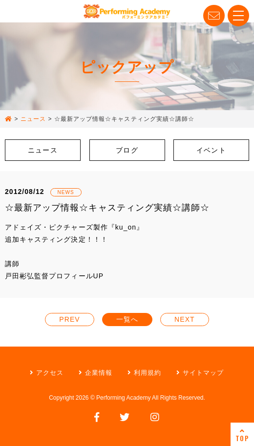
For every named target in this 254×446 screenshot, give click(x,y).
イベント (211, 150)
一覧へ (127, 319)
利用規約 (144, 372)
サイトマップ (200, 372)
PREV (69, 319)
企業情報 (95, 372)
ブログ (127, 150)
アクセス (47, 372)
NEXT (184, 319)
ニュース (42, 150)
